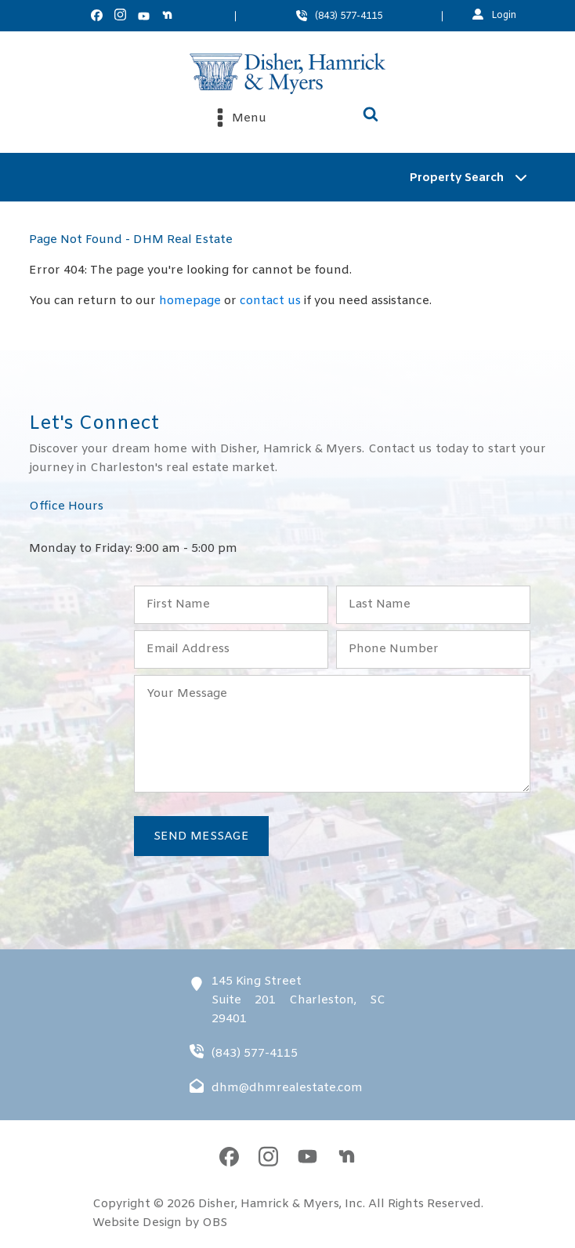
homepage (190, 301)
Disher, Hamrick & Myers (268, 1204)
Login (503, 15)
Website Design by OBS (159, 1223)
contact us (270, 301)
